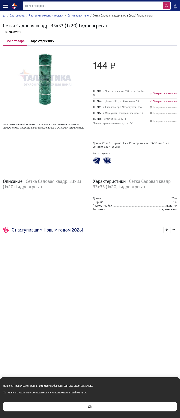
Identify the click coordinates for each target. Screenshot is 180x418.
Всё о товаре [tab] (15, 41)
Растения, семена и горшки (46, 15)
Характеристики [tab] (42, 41)
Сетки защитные (78, 15)
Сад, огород (17, 15)
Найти (166, 5)
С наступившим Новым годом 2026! (43, 230)
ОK (90, 406)
